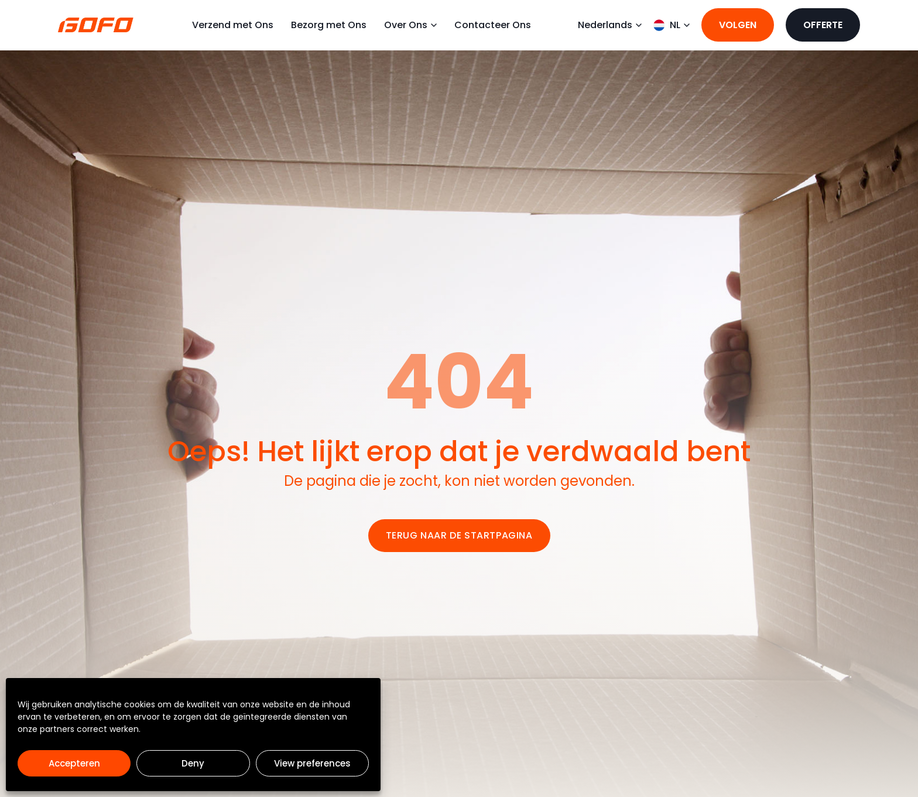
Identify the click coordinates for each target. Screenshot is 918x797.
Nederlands (610, 31)
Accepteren (74, 763)
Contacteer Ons (492, 31)
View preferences (312, 763)
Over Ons (410, 31)
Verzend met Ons (232, 31)
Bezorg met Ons (328, 31)
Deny (192, 763)
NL (671, 31)
